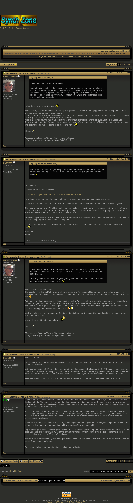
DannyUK (7, 163)
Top (4, 146)
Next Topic (36, 461)
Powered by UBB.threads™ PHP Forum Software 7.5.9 (66, 502)
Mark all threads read (27, 481)
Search (78, 56)
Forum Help (89, 56)
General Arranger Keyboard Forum (75, 53)
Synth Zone (8, 53)
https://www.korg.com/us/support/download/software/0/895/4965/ (54, 194)
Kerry (20, 471)
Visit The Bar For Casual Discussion (16, 28)
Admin (11, 471)
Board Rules (9, 481)
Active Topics (67, 56)
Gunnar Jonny (10, 77)
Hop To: (86, 472)
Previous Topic (9, 461)
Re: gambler (45, 397)
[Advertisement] (85, 21)
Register (42, 56)
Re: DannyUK (46, 73)
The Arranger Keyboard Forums (41, 53)
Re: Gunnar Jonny (47, 159)
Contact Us (106, 481)
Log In (126, 51)
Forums (20, 53)
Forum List (53, 56)
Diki (15, 471)
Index (24, 461)
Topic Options (9, 64)
